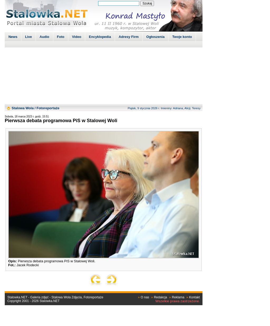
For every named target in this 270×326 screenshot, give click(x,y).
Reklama (178, 297)
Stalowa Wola (23, 108)
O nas (145, 297)
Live (28, 37)
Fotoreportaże (47, 108)
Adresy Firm (129, 37)
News (12, 37)
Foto (60, 37)
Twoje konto (182, 37)
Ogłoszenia (155, 37)
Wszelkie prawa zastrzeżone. (178, 301)
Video (76, 37)
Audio (44, 37)
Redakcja (160, 297)
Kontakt (194, 297)
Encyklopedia (100, 37)
